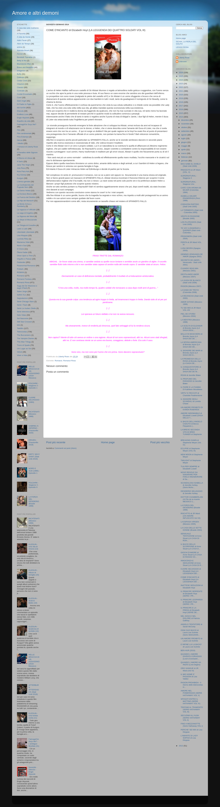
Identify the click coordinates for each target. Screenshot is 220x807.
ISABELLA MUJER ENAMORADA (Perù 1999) (190, 198)
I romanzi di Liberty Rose (27, 147)
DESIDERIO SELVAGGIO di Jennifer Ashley (191, 492)
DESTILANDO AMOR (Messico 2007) (190, 275)
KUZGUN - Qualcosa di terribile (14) (33, 629)
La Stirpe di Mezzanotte (27, 220)
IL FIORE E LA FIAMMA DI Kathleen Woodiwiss (191, 388)
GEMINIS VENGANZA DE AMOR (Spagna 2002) (192, 255)
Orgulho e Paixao (24, 259)
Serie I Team (22, 305)
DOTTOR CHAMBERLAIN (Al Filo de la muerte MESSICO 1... (192, 499)
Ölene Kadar (22, 252)
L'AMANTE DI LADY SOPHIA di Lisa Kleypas (189, 738)
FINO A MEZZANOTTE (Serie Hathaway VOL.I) (192, 725)
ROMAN (20, 272)
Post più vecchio (160, 442)
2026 (181, 72)
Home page (108, 442)
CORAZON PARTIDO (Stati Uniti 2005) (190, 205)
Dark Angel (21, 101)
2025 (181, 76)
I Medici (20, 143)
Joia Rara (21, 168)
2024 (181, 80)
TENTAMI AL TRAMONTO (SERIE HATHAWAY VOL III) (192, 709)
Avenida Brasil (23, 50)
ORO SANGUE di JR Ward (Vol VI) (189, 669)
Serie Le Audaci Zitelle (26, 308)
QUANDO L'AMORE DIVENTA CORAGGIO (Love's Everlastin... (191, 656)
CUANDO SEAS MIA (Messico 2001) (189, 269)
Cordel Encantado (24, 94)
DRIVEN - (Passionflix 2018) (33, 442)
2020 (181, 95)
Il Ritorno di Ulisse (24, 158)
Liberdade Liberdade (25, 232)
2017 (181, 106)
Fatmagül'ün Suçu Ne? (26, 124)
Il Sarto (20, 161)
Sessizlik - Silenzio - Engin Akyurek (32, 770)
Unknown (183, 61)
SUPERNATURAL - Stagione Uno (189, 183)
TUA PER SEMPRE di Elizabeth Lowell (190, 467)
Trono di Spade (23, 345)
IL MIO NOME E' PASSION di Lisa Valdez (189, 676)
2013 (181, 746)
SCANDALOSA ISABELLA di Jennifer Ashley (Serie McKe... (192, 485)
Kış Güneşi (21, 175)
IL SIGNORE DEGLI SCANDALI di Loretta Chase (191, 401)
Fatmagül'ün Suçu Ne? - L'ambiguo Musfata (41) (33, 742)
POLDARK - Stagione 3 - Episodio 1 (33, 385)
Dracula (20, 111)
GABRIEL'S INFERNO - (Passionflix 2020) (33, 429)
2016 (181, 109)
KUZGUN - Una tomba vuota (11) (33, 715)
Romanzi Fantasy (24, 279)
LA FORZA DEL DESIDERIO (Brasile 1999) (33, 501)
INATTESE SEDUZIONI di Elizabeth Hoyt (192, 586)
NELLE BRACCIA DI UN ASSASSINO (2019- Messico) (33, 372)
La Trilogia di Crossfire (26, 225)
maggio (184, 146)
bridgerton (21, 71)
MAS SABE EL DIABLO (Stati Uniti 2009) (191, 165)
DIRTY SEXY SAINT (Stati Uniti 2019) (34, 456)
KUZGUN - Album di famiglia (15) (33, 572)
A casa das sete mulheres (28, 28)
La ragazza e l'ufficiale (26, 210)
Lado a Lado (22, 229)
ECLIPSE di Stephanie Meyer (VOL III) (190, 449)
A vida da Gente (23, 37)
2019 (181, 98)
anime (19, 47)
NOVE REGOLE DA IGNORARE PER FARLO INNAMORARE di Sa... (191, 475)
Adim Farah (22, 40)
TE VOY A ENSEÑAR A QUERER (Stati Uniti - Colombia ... (191, 230)
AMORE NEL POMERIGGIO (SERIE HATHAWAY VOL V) (191, 693)
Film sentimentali (24, 133)
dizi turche (21, 108)
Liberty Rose (184, 58)
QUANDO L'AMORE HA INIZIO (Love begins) (191, 663)
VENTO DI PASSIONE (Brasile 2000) (190, 217)
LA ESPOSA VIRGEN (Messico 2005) (190, 523)
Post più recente (55, 442)
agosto (184, 135)
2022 (181, 87)
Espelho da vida (23, 121)
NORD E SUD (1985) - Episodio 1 (34, 470)
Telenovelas (22, 332)
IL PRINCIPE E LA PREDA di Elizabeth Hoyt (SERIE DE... (190, 610)
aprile (183, 149)
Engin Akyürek (23, 118)
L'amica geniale (23, 181)
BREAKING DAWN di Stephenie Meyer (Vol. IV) (191, 442)
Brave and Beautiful (25, 67)
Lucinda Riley (22, 239)
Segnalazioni (22, 298)
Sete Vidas (21, 315)
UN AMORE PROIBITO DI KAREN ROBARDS (192, 408)
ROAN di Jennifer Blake (191, 375)
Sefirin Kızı (21, 295)
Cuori (19, 97)
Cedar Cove (22, 81)
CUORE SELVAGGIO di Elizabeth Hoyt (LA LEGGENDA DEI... (191, 571)
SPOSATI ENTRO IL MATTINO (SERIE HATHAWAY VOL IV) (190, 701)
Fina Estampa (23, 137)
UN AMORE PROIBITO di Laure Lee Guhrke (191, 639)
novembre (185, 124)
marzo (184, 153)
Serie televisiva (23, 312)
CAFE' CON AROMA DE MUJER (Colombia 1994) (191, 190)
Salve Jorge (22, 291)
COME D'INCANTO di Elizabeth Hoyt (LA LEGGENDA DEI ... (190, 579)
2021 (181, 91)
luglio (183, 138)
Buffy (19, 74)
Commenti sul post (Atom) (65, 448)
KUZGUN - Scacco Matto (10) (33, 600)
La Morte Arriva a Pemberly (24, 205)
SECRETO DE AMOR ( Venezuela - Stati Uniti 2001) (191, 262)
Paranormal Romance (26, 266)
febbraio (185, 157)
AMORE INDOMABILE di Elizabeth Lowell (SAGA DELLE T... (192, 415)
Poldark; (20, 269)
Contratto (21, 91)
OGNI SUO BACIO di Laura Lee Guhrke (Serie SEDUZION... (190, 632)
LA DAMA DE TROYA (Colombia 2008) (190, 291)
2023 (181, 84)
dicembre (185, 120)
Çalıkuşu (20, 77)
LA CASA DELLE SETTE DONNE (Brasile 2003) (191, 529)
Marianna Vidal (23, 242)
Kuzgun (20, 178)
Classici (20, 87)
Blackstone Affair (24, 64)
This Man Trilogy (24, 342)
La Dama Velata (23, 190)
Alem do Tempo (23, 44)
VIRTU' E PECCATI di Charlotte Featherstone (191, 394)
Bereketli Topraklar (25, 57)
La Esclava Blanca (25, 194)
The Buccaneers (24, 335)
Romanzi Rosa (69, 361)
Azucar (20, 54)
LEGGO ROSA (182, 47)
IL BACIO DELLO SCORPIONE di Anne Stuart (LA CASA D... (191, 546)
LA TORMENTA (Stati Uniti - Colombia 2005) (192, 211)
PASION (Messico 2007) (191, 286)
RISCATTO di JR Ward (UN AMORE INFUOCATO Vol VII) (190, 515)
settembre (185, 131)
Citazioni (20, 84)
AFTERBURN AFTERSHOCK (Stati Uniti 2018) (33, 689)
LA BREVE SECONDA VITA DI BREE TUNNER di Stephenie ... (191, 433)
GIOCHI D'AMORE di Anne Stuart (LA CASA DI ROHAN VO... (191, 554)
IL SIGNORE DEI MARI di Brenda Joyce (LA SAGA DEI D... (191, 352)
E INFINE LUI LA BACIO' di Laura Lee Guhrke (191, 645)
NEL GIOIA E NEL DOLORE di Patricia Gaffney (190, 618)
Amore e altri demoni (35, 13)
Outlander (21, 262)
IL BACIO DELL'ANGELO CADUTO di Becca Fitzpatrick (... (191, 423)
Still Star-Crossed (24, 322)
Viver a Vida (22, 355)
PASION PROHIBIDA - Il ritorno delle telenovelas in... (192, 685)
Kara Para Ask (23, 171)
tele (18, 325)
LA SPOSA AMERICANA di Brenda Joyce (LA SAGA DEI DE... (191, 344)
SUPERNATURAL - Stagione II (189, 177)
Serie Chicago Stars (25, 301)
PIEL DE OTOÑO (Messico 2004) (188, 315)
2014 (181, 117)
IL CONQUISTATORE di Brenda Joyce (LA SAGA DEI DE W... (191, 369)
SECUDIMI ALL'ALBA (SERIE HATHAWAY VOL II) (190, 717)
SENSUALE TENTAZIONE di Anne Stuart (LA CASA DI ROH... (191, 537)
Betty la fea (22, 61)
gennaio (184, 161)
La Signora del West (25, 216)
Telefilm (20, 328)
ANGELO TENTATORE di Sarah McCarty (191, 625)
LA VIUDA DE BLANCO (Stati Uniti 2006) (191, 281)
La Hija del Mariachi (25, 201)
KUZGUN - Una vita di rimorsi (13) (33, 546)
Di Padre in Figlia (24, 104)
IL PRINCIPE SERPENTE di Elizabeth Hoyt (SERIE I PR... (191, 593)
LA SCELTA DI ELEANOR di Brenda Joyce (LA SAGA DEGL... (191, 328)
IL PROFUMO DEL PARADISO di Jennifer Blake (191, 381)
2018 (181, 102)
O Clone (20, 249)
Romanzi (58, 361)
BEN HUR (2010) (188, 650)
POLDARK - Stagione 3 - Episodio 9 (33, 485)
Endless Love (22, 114)
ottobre (184, 127)
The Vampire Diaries (25, 338)
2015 (181, 113)
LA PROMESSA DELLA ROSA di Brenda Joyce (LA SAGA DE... (191, 361)
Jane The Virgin (23, 165)
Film (19, 130)
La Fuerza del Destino (26, 197)
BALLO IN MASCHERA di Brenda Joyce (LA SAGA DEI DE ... (191, 336)
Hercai (19, 140)
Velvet (19, 352)
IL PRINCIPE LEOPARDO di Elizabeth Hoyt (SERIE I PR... (192, 602)
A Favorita (21, 34)
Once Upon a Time (25, 256)
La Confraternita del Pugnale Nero (25, 186)
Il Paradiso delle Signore (27, 152)
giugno (184, 142)
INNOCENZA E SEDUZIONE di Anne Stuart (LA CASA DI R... (192, 563)
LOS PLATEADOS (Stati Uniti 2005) (191, 223)
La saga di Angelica (25, 213)
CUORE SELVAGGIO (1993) (33, 399)
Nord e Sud (22, 245)
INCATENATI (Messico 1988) (33, 414)
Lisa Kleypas (22, 235)
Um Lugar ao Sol (24, 349)
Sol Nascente (22, 318)
